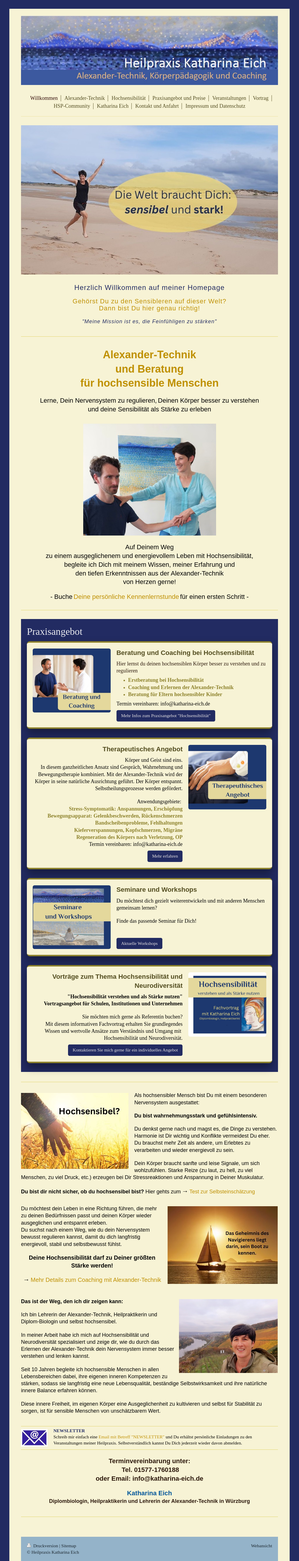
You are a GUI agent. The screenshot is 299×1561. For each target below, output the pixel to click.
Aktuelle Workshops (139, 943)
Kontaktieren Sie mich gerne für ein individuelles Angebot (125, 1049)
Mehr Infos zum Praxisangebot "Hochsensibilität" (166, 715)
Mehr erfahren (165, 855)
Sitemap (68, 1545)
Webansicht (261, 1545)
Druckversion (43, 1545)
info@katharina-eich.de (185, 704)
